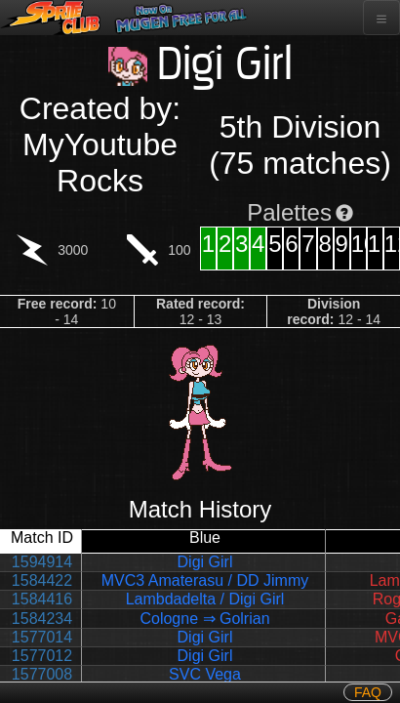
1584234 (42, 618)
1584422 (42, 580)
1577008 (42, 674)
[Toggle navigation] (381, 17)
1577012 (42, 655)
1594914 (42, 562)
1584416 (42, 599)
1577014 (42, 637)
